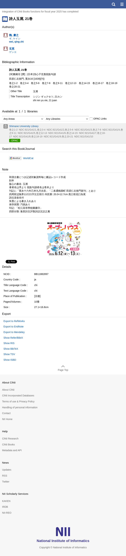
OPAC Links (98, 118)
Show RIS (9, 343)
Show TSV (9, 354)
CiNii (15, 4)
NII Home (7, 419)
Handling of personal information (20, 407)
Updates (6, 469)
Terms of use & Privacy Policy (18, 401)
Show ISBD (10, 359)
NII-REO (6, 512)
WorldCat (28, 158)
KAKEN (6, 501)
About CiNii (8, 389)
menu (121, 4)
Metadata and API (12, 450)
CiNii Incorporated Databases (18, 395)
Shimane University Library (23, 126)
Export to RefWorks (14, 321)
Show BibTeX (11, 348)
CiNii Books (8, 444)
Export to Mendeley (14, 332)
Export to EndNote (14, 326)
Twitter (5, 481)
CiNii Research (10, 438)
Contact (6, 413)
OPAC (14, 140)
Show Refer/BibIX (13, 337)
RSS (4, 475)
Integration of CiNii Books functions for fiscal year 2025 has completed (40, 11)
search (113, 4)
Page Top (63, 370)
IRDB (5, 506)
